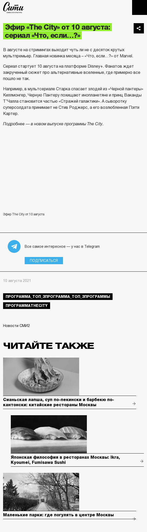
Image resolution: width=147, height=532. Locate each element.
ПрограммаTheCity (27, 306)
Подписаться (44, 261)
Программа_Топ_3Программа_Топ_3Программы (58, 297)
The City (13, 7)
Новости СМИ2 (16, 326)
